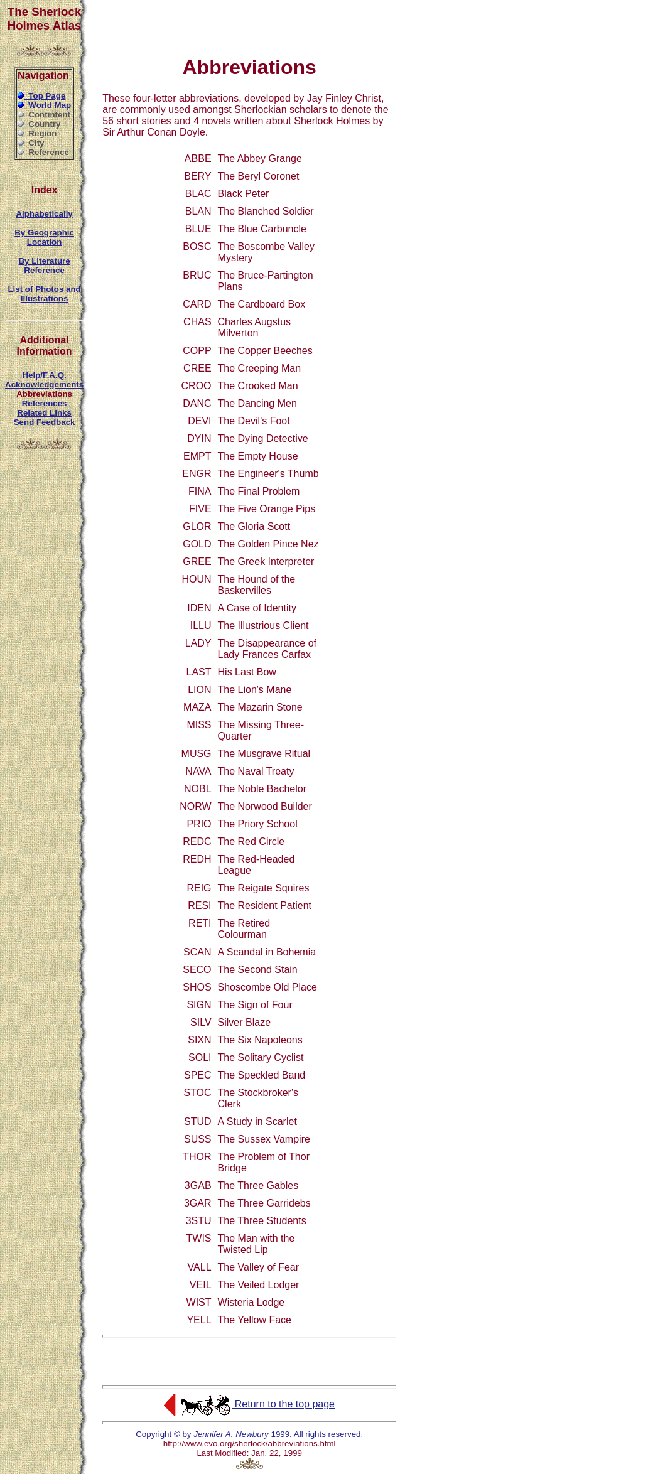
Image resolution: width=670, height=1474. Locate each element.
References (44, 403)
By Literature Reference (44, 265)
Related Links (44, 412)
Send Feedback (44, 422)
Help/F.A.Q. (44, 375)
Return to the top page (249, 1404)
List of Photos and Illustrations (44, 293)
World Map (44, 105)
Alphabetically (44, 213)
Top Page (41, 95)
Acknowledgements (44, 384)
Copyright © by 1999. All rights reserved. (249, 1434)
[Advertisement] (249, 24)
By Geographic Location (44, 237)
